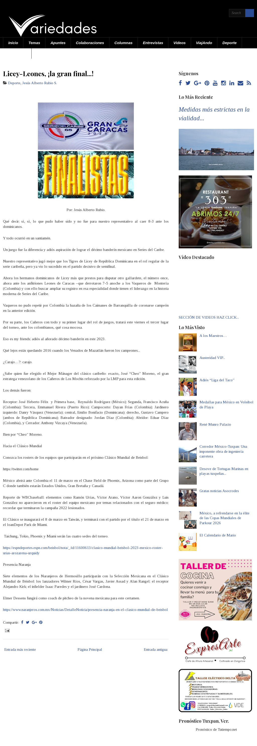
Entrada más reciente (20, 649)
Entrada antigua (155, 649)
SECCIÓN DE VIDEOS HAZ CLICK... (209, 317)
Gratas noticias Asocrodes (219, 491)
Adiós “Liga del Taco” (217, 380)
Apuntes (58, 43)
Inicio (13, 43)
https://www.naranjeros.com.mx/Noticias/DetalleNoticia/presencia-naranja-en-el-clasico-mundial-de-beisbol (85, 610)
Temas (34, 43)
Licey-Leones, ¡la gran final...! (48, 73)
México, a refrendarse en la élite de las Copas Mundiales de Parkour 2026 (224, 518)
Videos (179, 43)
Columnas (123, 43)
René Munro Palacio (215, 424)
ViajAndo (204, 43)
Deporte (229, 43)
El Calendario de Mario (218, 535)
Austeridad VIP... (212, 358)
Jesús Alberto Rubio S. (39, 83)
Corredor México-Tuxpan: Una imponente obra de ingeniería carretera (223, 451)
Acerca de (17, 53)
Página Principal (90, 649)
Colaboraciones (90, 43)
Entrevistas (153, 43)
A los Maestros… (213, 336)
